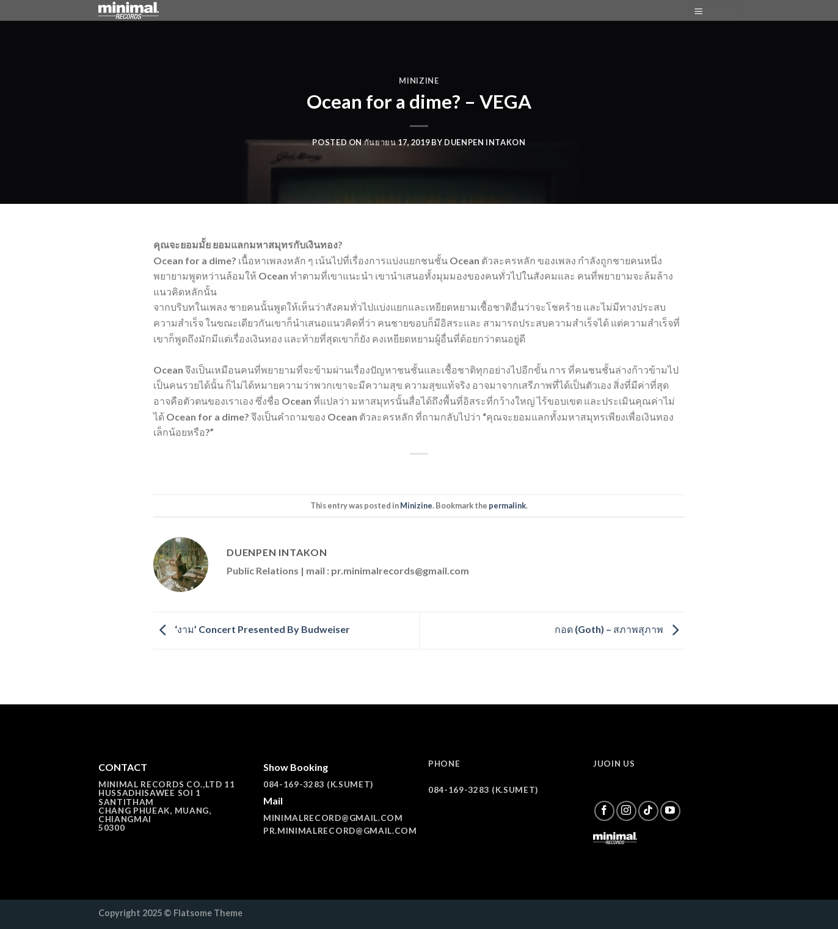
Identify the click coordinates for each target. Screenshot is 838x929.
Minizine (419, 80)
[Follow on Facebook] (604, 811)
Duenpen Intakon (485, 142)
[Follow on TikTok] (648, 811)
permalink (507, 505)
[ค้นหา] (674, 11)
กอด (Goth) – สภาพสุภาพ (620, 629)
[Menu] (713, 12)
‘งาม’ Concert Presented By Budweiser (251, 629)
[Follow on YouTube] (670, 811)
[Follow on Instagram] (626, 811)
